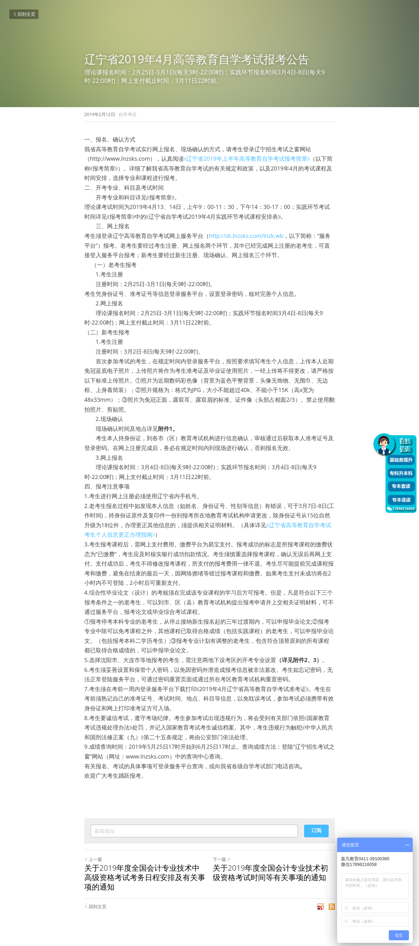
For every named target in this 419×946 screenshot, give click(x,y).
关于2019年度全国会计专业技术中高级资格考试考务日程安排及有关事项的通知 (144, 877)
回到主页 (24, 14)
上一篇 (93, 859)
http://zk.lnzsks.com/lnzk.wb (246, 235)
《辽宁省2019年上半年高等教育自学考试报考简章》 (246, 158)
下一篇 (221, 859)
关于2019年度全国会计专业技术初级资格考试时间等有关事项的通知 (270, 872)
